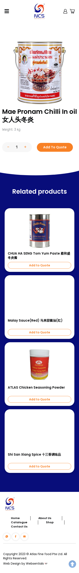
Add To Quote (55, 147)
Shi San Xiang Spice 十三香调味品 (34, 454)
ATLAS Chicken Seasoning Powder (36, 387)
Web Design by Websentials (23, 563)
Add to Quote (39, 265)
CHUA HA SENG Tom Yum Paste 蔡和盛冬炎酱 (39, 255)
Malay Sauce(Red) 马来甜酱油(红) (35, 320)
